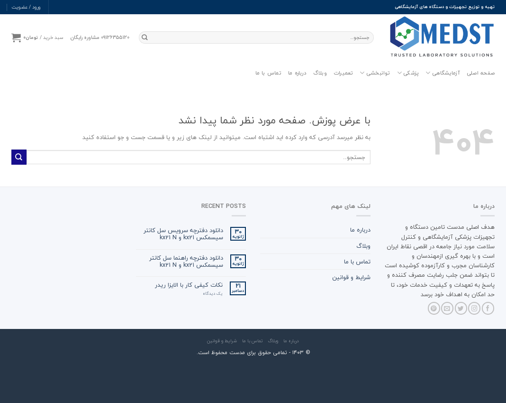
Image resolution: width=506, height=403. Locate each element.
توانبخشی (375, 73)
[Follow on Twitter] (461, 308)
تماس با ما (268, 72)
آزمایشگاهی (442, 73)
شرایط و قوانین (351, 277)
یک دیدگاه (213, 294)
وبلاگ (320, 72)
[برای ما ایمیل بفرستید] (447, 308)
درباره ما (297, 72)
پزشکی (408, 73)
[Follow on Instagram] (474, 308)
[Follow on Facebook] (488, 308)
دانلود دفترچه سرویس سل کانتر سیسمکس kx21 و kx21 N (183, 234)
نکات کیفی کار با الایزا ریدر (189, 285)
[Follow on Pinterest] (434, 308)
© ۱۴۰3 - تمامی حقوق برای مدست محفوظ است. (253, 352)
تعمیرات (343, 72)
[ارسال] (145, 37)
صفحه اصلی (481, 72)
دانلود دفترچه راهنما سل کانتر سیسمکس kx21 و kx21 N (186, 261)
